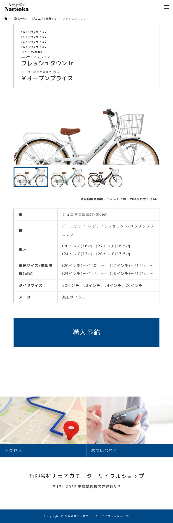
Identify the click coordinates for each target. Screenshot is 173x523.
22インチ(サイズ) (33, 37)
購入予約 (86, 332)
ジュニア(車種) (31, 52)
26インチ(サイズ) (33, 47)
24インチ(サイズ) (33, 42)
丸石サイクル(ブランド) (38, 57)
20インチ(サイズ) (33, 32)
